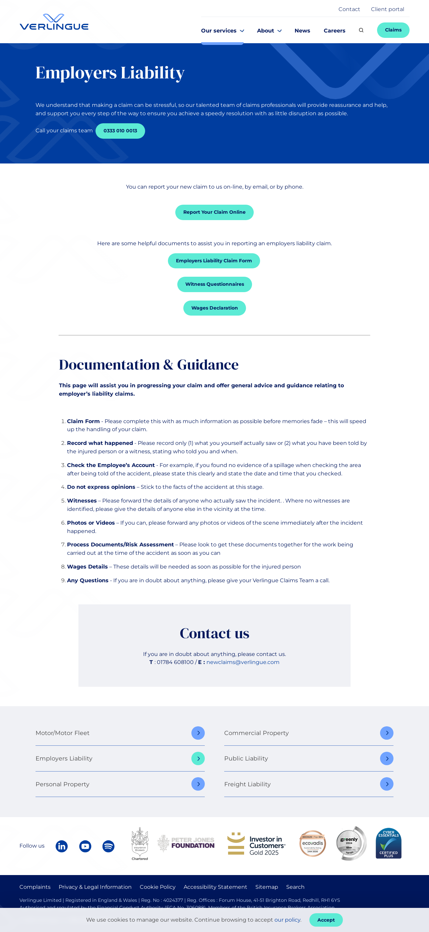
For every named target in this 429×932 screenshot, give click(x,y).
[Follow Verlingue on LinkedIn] (61, 846)
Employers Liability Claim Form (214, 261)
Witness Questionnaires (214, 284)
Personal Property (62, 784)
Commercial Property (256, 732)
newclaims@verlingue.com (243, 662)
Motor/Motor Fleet (62, 732)
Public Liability (246, 758)
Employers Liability (64, 758)
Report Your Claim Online (214, 212)
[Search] (361, 30)
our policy (287, 920)
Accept (326, 920)
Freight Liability (247, 784)
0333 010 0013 (120, 131)
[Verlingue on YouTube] (85, 846)
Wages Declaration (214, 308)
